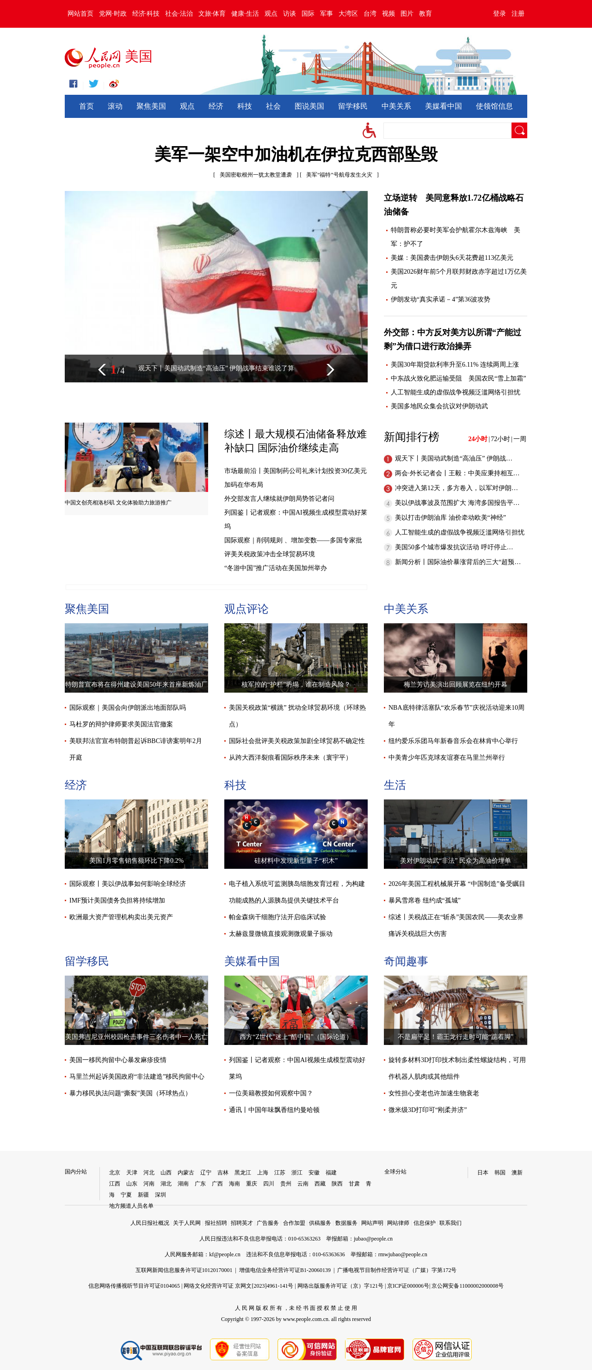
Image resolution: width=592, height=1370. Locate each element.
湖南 (183, 1183)
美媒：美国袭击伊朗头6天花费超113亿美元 (452, 257)
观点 (271, 13)
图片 (407, 13)
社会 (273, 106)
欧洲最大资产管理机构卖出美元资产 (121, 917)
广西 (217, 1183)
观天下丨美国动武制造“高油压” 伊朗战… (453, 458)
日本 (482, 1172)
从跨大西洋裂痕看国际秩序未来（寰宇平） (290, 757)
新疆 (143, 1195)
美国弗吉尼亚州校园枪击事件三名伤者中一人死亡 (136, 1036)
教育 (425, 13)
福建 (331, 1172)
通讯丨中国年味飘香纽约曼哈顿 (274, 1109)
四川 (268, 1183)
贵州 (285, 1183)
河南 (148, 1183)
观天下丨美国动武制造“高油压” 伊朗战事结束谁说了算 (216, 368)
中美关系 (396, 106)
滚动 (115, 106)
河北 (148, 1172)
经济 (216, 106)
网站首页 (80, 13)
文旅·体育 (212, 13)
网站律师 (398, 1223)
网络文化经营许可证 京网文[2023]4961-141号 (238, 1286)
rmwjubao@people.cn (402, 1254)
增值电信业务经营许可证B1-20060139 (285, 1270)
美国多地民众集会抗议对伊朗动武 (439, 406)
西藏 (320, 1183)
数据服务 (346, 1223)
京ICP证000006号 (408, 1286)
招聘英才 (242, 1223)
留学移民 (353, 106)
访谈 (289, 13)
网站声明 (372, 1223)
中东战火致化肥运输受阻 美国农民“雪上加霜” (458, 378)
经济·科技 (146, 13)
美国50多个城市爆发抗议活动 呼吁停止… (454, 547)
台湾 (370, 13)
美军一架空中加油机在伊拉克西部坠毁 (296, 154)
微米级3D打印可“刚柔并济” (427, 1109)
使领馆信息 (494, 106)
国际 (308, 13)
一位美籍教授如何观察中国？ (271, 1093)
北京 (114, 1172)
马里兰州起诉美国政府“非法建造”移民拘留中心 (136, 1076)
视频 (388, 13)
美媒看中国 (443, 106)
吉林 (222, 1172)
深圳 (160, 1195)
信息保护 (424, 1223)
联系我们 (450, 1223)
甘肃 (354, 1183)
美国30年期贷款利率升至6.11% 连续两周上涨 (455, 364)
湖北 (166, 1183)
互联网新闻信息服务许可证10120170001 (184, 1270)
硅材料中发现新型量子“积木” (296, 860)
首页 (86, 106)
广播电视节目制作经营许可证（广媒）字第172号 (396, 1270)
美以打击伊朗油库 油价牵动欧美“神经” (450, 517)
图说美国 (309, 106)
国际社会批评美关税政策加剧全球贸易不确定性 (297, 740)
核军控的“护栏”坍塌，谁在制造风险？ (296, 684)
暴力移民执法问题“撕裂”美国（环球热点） (130, 1093)
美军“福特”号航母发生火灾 (339, 175)
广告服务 (268, 1223)
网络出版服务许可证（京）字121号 (340, 1286)
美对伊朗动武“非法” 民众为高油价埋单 (455, 860)
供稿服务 (320, 1223)
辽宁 (205, 1172)
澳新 (517, 1172)
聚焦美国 (151, 106)
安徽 (314, 1172)
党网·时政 (113, 13)
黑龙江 (242, 1172)
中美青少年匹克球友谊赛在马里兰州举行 (446, 757)
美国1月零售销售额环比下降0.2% (136, 860)
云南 (302, 1183)
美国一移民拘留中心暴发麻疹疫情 (117, 1060)
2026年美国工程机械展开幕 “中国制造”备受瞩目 (456, 883)
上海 (262, 1172)
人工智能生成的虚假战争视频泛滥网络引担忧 (455, 392)
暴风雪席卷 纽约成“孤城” (424, 900)
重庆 (251, 1183)
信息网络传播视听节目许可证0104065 (134, 1286)
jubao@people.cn (373, 1238)
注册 (518, 13)
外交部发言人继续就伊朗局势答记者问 (279, 498)
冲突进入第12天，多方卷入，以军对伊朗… (456, 488)
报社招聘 (216, 1223)
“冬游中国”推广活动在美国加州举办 (275, 568)
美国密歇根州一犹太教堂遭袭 (256, 175)
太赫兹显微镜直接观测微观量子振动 (281, 933)
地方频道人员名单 (131, 1206)
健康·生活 (245, 13)
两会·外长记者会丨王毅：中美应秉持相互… (457, 473)
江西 (114, 1183)
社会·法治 (179, 13)
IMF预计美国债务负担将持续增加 (117, 900)
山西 (166, 1172)
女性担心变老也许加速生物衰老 (433, 1093)
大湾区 (348, 13)
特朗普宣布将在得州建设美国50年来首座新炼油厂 (136, 684)
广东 (200, 1183)
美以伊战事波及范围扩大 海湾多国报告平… (457, 502)
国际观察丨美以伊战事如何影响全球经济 (127, 883)
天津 (131, 1172)
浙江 (296, 1172)
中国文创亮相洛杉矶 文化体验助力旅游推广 (118, 502)
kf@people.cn (224, 1254)
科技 (244, 106)
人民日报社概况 (149, 1223)
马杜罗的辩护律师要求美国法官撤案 (121, 724)
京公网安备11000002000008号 (468, 1286)
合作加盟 (294, 1223)
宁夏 (126, 1195)
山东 (131, 1183)
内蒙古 (186, 1172)
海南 (234, 1183)
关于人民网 (187, 1223)
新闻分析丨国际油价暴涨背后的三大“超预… (458, 562)
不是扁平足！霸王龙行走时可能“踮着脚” (455, 1036)
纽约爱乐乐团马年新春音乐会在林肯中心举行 (453, 740)
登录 (499, 13)
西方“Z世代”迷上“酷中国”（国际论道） (296, 1036)
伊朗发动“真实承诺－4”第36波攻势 (440, 299)
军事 (326, 13)
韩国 (500, 1172)
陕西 (337, 1183)
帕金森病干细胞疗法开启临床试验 (277, 917)
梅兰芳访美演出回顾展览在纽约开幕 (455, 684)
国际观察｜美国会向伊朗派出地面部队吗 (127, 707)
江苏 (279, 1172)
